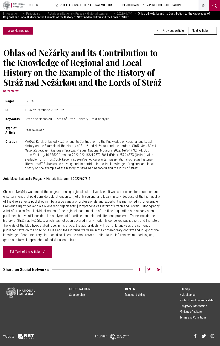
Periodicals (33, 13)
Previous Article (170, 31)
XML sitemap (188, 294)
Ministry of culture (191, 311)
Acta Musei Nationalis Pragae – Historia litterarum (78, 13)
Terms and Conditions (193, 317)
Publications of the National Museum (83, 5)
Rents (130, 289)
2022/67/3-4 (124, 13)
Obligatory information (193, 306)
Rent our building (135, 294)
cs (31, 5)
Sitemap (185, 289)
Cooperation (79, 289)
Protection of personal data (197, 300)
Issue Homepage (18, 31)
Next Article (202, 31)
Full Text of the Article (27, 252)
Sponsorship (77, 294)
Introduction (10, 13)
